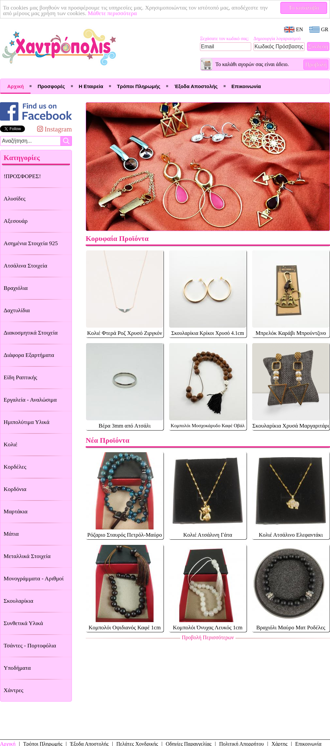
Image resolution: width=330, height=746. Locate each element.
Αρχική (15, 86)
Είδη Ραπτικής (20, 377)
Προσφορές (51, 86)
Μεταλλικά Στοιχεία (27, 556)
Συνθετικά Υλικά (23, 623)
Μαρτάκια (16, 511)
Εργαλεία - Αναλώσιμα (30, 399)
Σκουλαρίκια (18, 600)
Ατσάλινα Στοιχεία (25, 265)
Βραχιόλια (16, 288)
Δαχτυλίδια (17, 310)
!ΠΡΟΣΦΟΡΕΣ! (22, 176)
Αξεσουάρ (16, 221)
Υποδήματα (17, 667)
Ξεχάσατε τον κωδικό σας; (224, 38)
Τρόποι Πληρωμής (138, 86)
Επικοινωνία (246, 86)
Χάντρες (13, 690)
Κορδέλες (15, 466)
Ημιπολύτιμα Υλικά (26, 422)
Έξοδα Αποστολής (195, 86)
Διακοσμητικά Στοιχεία (30, 332)
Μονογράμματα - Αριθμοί (34, 578)
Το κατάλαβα (304, 7)
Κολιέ (10, 444)
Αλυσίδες (15, 198)
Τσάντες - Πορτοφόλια (30, 645)
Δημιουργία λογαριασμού (277, 38)
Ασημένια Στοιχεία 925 (31, 243)
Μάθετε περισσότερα (112, 13)
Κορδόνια (15, 489)
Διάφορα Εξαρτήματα (29, 355)
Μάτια (11, 533)
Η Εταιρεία (91, 86)
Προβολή (316, 64)
